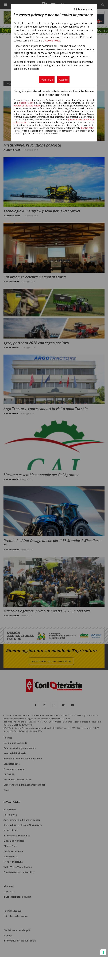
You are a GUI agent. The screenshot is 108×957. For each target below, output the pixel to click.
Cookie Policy (52, 40)
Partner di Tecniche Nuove (27, 105)
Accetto (63, 79)
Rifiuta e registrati (83, 9)
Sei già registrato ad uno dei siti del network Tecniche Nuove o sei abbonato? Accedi (54, 93)
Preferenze (46, 79)
